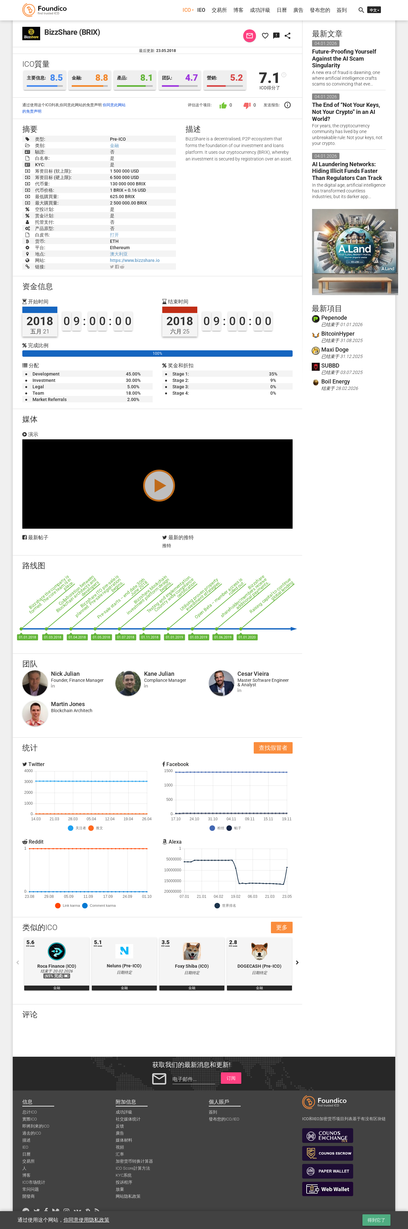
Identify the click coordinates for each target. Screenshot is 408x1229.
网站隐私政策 (128, 1196)
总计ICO (29, 1112)
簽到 (342, 10)
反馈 (120, 1126)
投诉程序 (124, 1182)
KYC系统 (124, 1175)
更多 (282, 927)
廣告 (298, 10)
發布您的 (320, 10)
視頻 (120, 1147)
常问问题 (30, 1189)
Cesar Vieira (253, 673)
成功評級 (260, 10)
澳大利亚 (119, 254)
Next (297, 962)
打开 (114, 234)
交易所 (219, 10)
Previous (17, 962)
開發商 (28, 1196)
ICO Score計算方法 (133, 1168)
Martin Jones (68, 704)
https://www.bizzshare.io (135, 260)
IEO (201, 10)
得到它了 (376, 1220)
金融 (114, 145)
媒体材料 (124, 1140)
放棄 (120, 1189)
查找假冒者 (273, 747)
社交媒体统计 (128, 1119)
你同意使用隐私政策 (86, 1220)
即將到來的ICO (35, 1126)
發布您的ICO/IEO (224, 1119)
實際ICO (29, 1119)
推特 (166, 545)
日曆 (282, 10)
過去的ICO (31, 1133)
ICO (187, 10)
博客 (238, 10)
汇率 (120, 1154)
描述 (26, 1140)
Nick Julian (65, 673)
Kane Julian (159, 673)
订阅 (231, 1078)
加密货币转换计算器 (134, 1161)
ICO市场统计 (33, 1182)
